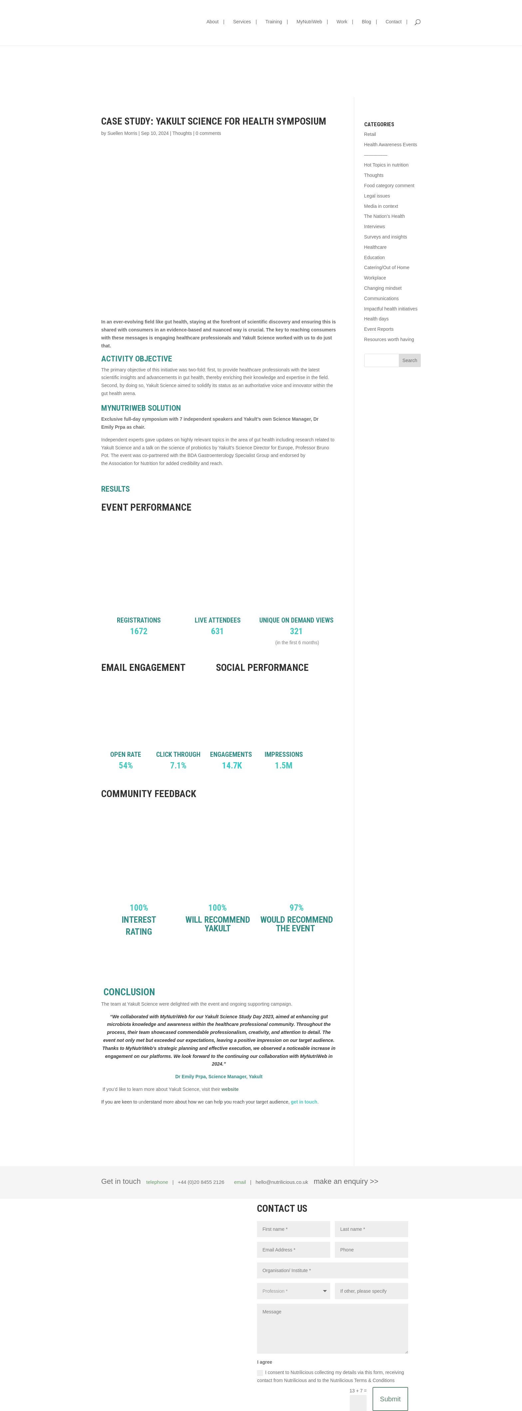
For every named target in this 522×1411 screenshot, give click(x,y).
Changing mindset (383, 288)
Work (342, 21)
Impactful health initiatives (390, 308)
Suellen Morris (122, 133)
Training (273, 21)
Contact (393, 21)
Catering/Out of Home (386, 267)
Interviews (374, 226)
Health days (376, 318)
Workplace (375, 277)
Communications (381, 298)
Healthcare (375, 247)
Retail (370, 134)
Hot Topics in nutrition (386, 165)
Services (242, 21)
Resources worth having (389, 339)
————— (376, 155)
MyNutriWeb (309, 21)
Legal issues (377, 196)
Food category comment (389, 185)
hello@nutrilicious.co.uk (282, 1182)
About (212, 21)
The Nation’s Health (384, 216)
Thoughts (182, 133)
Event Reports (379, 329)
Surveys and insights (385, 236)
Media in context (381, 206)
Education (374, 257)
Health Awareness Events (390, 144)
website (229, 1089)
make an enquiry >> (346, 1181)
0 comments (208, 133)
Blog (366, 21)
